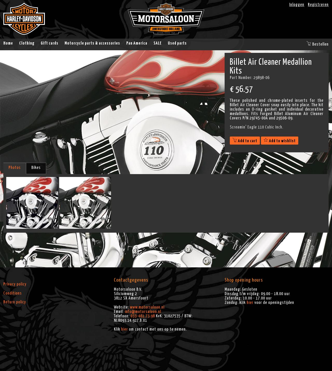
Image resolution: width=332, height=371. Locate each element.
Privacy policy (14, 284)
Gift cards (49, 43)
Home (8, 43)
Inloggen (296, 5)
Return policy (14, 302)
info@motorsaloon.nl (143, 312)
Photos (15, 168)
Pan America (136, 43)
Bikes (36, 168)
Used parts (177, 43)
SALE (158, 43)
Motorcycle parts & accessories (92, 43)
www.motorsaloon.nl (147, 307)
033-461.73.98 (142, 316)
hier (124, 329)
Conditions (12, 293)
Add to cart (244, 141)
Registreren (318, 5)
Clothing (26, 43)
